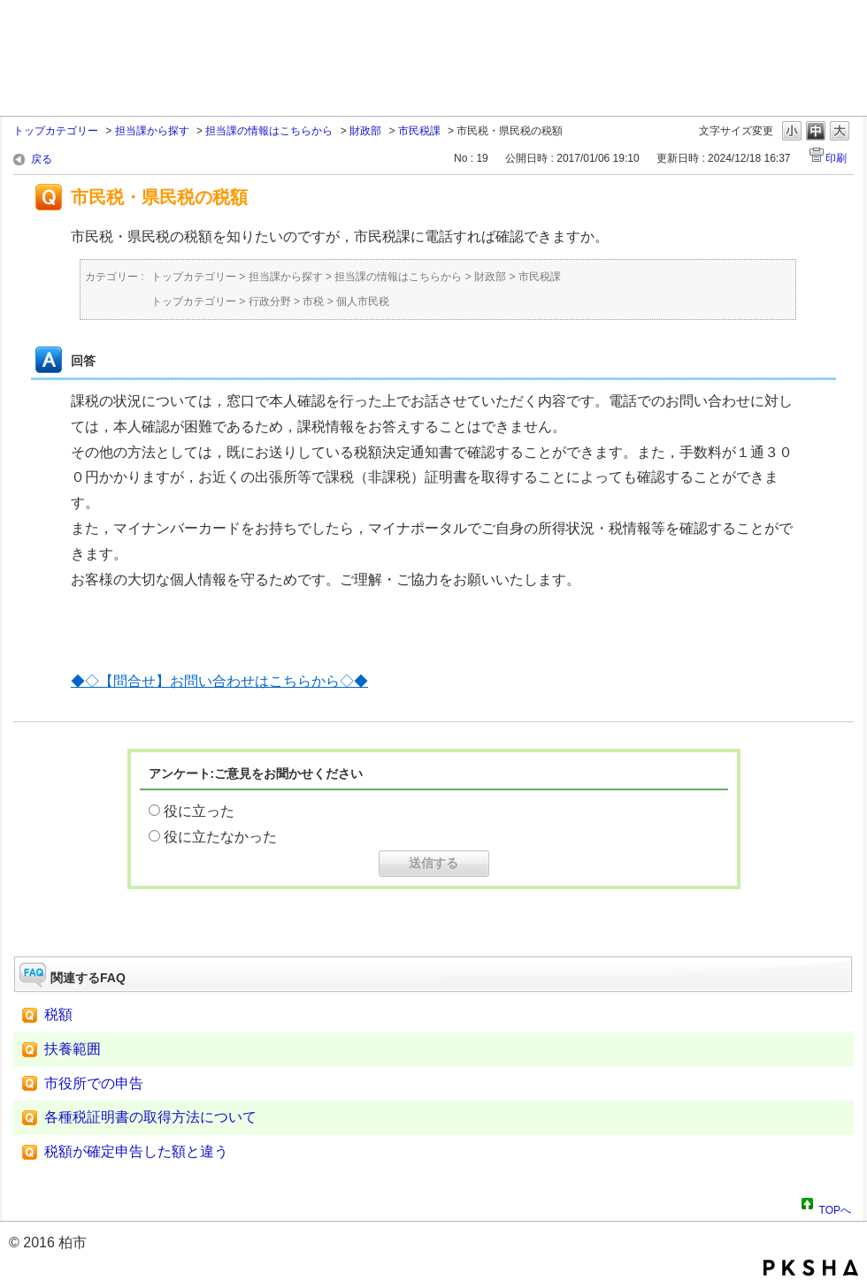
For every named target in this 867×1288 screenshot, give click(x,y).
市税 (313, 301)
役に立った (199, 811)
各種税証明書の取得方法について (150, 1116)
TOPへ (835, 1207)
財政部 (365, 131)
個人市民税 (362, 301)
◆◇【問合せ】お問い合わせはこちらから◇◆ (219, 681)
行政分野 (270, 301)
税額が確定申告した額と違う (136, 1151)
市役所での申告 (93, 1083)
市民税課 (419, 131)
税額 (58, 1014)
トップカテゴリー (55, 131)
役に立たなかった (220, 836)
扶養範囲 (72, 1048)
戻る (41, 159)
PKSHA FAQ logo (810, 1267)
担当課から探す (152, 131)
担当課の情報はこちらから (269, 131)
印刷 (836, 158)
